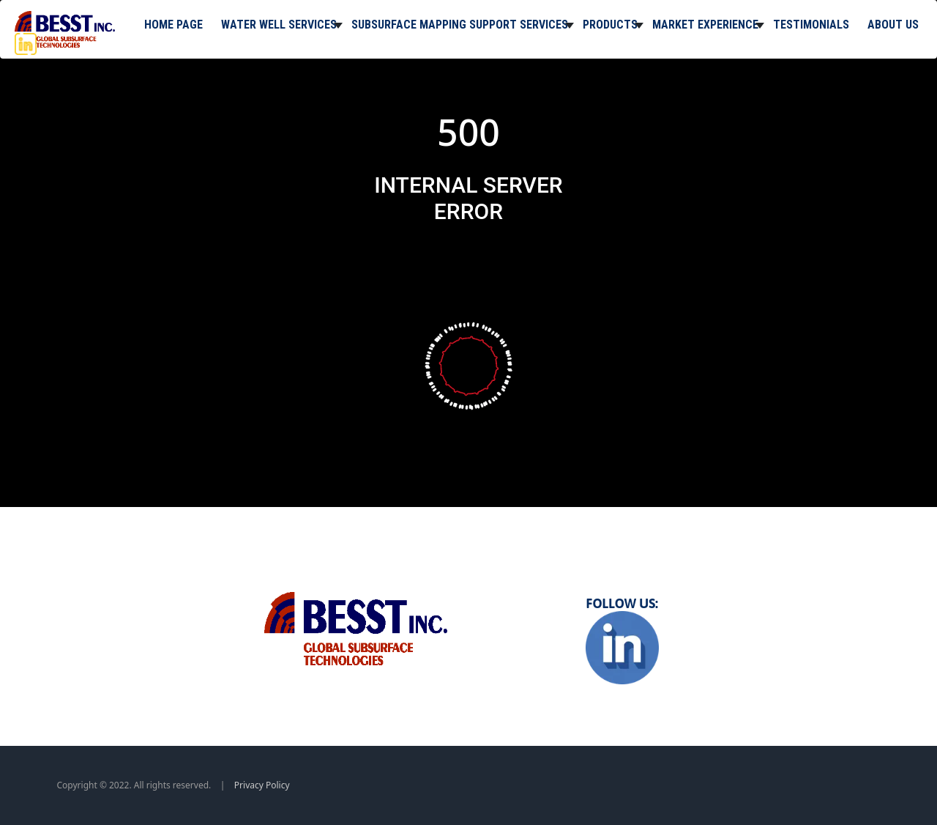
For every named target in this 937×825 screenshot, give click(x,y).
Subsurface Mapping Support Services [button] (459, 24)
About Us (893, 24)
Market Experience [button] (705, 24)
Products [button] (610, 24)
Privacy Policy (262, 785)
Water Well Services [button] (279, 24)
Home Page (173, 24)
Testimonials (811, 24)
